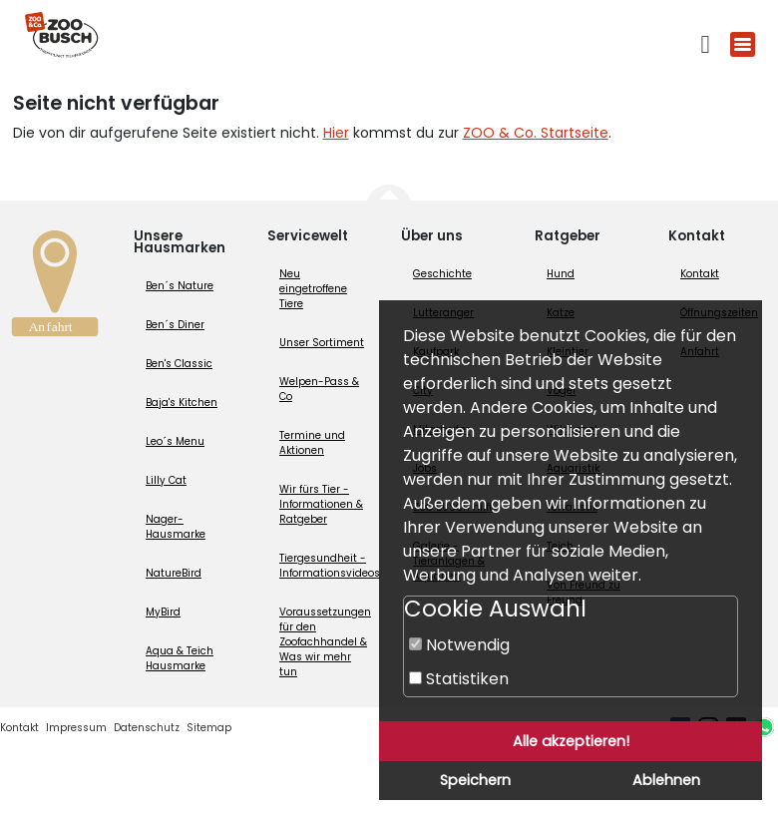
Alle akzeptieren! (571, 741)
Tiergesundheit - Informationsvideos (329, 566)
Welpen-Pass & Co (319, 389)
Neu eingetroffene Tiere (313, 288)
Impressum (76, 727)
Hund (561, 273)
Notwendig (459, 644)
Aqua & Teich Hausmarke (179, 658)
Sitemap (209, 727)
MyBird (163, 612)
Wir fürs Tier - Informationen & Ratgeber (321, 504)
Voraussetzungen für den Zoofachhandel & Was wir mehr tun (325, 642)
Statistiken (459, 678)
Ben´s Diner (175, 324)
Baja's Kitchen (181, 402)
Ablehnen (666, 780)
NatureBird (173, 573)
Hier (336, 133)
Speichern (475, 780)
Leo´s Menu (175, 441)
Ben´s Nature (179, 285)
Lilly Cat (166, 480)
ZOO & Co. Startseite (535, 133)
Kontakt (699, 273)
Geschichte (442, 273)
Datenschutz (147, 727)
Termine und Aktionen (312, 443)
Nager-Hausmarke (175, 527)
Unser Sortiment (321, 342)
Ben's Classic (179, 363)
